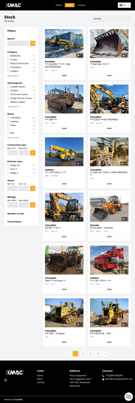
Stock (69, 5)
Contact (81, 5)
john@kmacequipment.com (119, 378)
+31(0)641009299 (113, 375)
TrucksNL (18, 399)
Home (59, 5)
